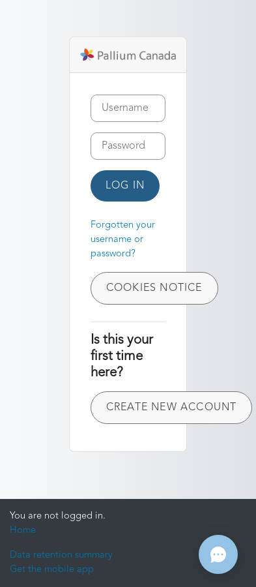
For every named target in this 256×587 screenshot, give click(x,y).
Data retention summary (61, 555)
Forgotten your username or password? (123, 239)
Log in (125, 186)
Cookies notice (154, 288)
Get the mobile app (52, 570)
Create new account (171, 407)
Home (23, 530)
